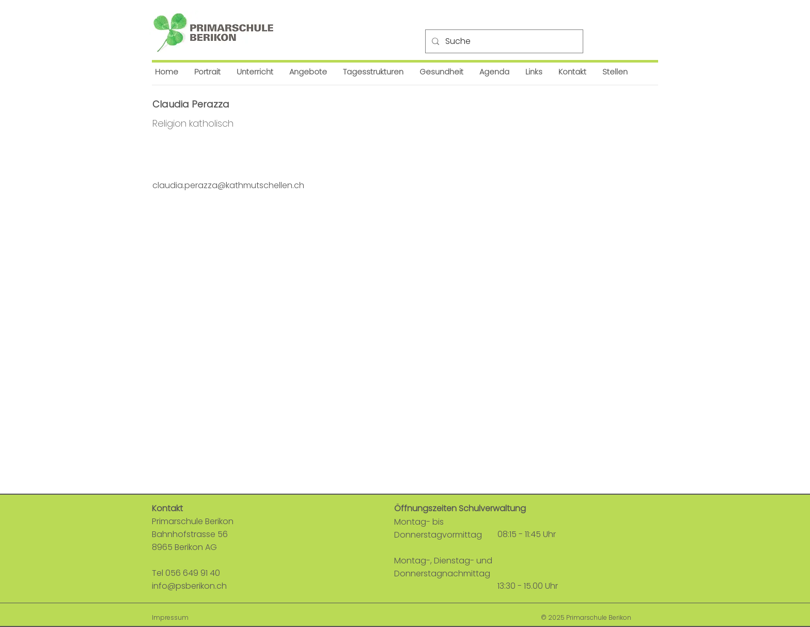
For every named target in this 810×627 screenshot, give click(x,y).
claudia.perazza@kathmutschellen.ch (228, 185)
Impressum (170, 617)
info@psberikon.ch (189, 586)
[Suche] (503, 41)
